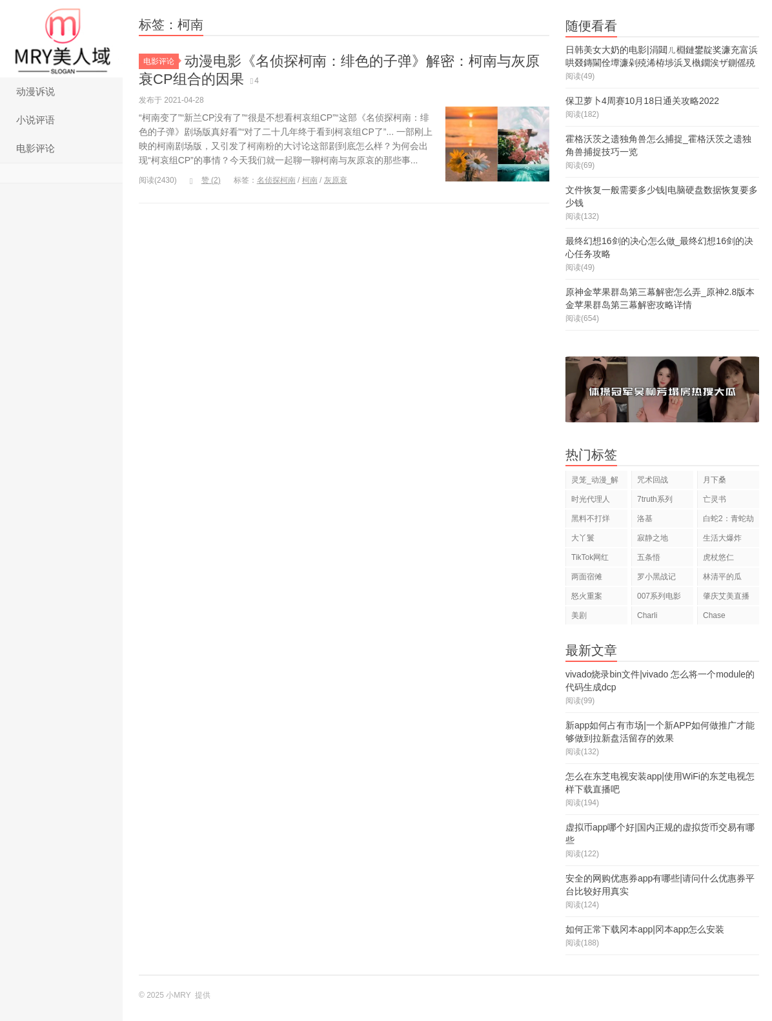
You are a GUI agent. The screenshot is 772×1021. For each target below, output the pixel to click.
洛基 (645, 518)
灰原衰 (335, 180)
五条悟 (648, 557)
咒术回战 (652, 479)
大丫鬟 (582, 537)
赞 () (205, 180)
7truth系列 (655, 499)
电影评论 (35, 148)
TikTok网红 (590, 557)
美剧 (579, 615)
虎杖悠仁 (718, 557)
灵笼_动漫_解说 (594, 482)
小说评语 (35, 119)
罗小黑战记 (656, 576)
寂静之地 (652, 537)
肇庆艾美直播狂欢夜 (726, 598)
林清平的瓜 (722, 576)
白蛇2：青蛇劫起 (728, 521)
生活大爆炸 (722, 537)
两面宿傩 (586, 576)
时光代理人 (590, 499)
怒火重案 (586, 596)
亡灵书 (714, 499)
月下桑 (714, 479)
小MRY (61, 38)
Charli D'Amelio (652, 617)
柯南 (310, 180)
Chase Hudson (716, 617)
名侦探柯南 (276, 180)
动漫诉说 (35, 91)
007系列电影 (659, 596)
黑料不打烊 (590, 518)
